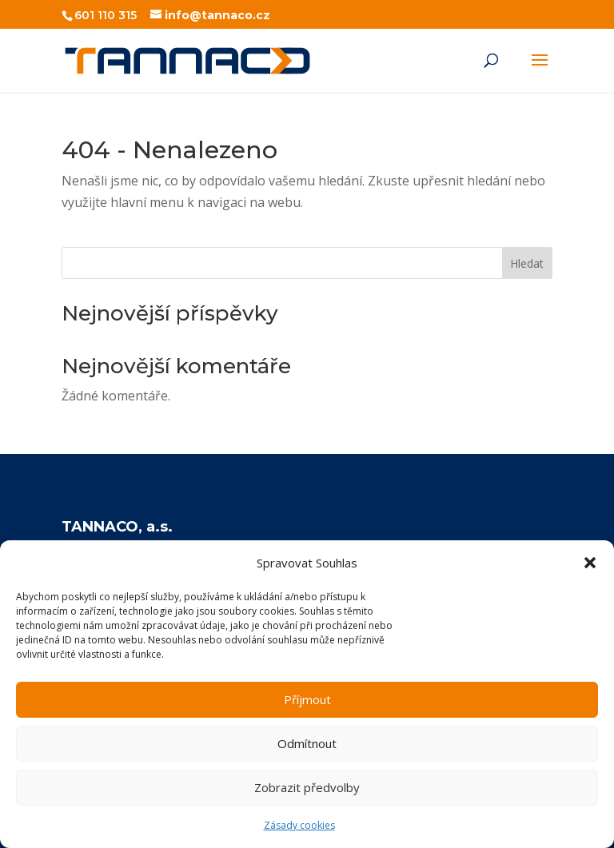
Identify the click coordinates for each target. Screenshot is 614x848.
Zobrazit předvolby (307, 787)
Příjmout (307, 699)
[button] (590, 563)
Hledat (527, 263)
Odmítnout (307, 743)
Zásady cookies (299, 825)
